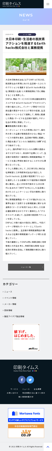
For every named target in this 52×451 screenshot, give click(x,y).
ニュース (7, 291)
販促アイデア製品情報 (13, 316)
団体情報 (7, 310)
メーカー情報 (9, 304)
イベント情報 (9, 297)
